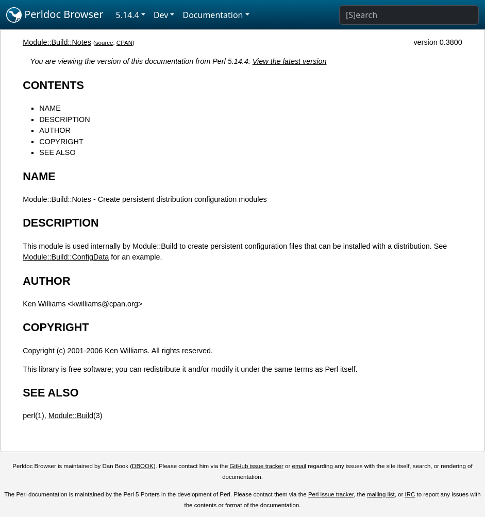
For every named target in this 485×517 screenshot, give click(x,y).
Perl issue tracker (331, 494)
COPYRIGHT (61, 141)
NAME (50, 108)
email (299, 466)
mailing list (381, 494)
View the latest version (290, 61)
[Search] (409, 15)
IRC (410, 494)
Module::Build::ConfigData (66, 257)
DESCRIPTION (64, 119)
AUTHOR (55, 130)
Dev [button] (161, 15)
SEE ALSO (57, 152)
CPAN (124, 43)
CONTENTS (53, 85)
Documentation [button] (212, 15)
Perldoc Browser (55, 15)
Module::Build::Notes (57, 42)
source (104, 43)
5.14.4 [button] (127, 15)
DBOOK (143, 466)
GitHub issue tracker (256, 466)
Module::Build (70, 415)
